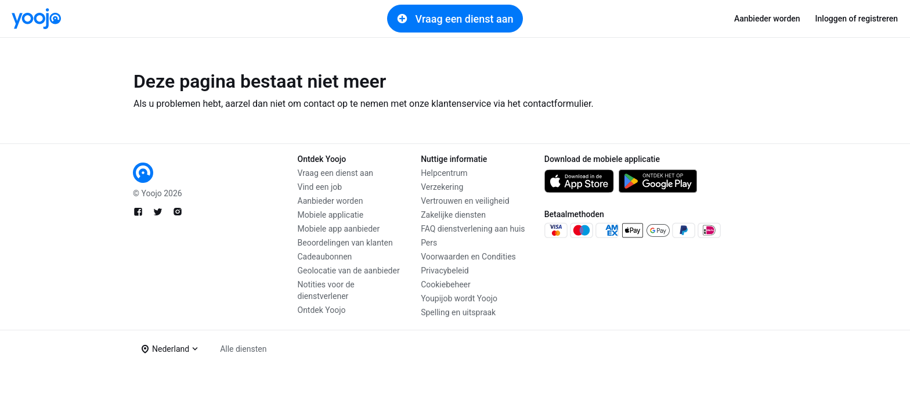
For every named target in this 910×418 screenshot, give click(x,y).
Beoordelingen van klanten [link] (345, 242)
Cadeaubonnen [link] (325, 256)
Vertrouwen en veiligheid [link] (465, 201)
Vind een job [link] (320, 187)
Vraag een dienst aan (455, 18)
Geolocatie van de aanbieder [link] (349, 270)
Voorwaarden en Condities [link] (468, 256)
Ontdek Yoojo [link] (322, 310)
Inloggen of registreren (856, 18)
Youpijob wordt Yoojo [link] (459, 298)
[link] (36, 18)
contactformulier (557, 103)
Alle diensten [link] (243, 349)
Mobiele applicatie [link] (331, 214)
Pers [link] (429, 242)
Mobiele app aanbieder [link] (339, 228)
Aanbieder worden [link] (767, 18)
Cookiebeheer (446, 284)
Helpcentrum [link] (444, 173)
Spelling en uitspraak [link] (458, 312)
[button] (169, 349)
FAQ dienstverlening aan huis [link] (473, 228)
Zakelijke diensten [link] (453, 214)
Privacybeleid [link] (445, 270)
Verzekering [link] (442, 187)
